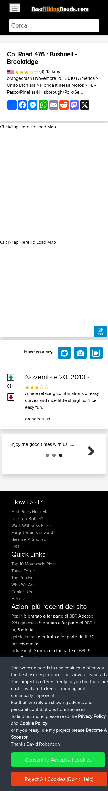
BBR (73, 645)
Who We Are (23, 614)
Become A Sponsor (29, 568)
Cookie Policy (33, 723)
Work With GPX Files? (31, 554)
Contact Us (21, 621)
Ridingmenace (25, 652)
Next (89, 463)
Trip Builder (22, 607)
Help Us (18, 627)
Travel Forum (23, 600)
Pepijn (17, 645)
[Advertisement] (54, 184)
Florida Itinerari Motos (62, 85)
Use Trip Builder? (27, 547)
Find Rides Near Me (29, 540)
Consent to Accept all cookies (58, 759)
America (86, 78)
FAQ (15, 575)
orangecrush (19, 78)
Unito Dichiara (21, 85)
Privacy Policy (92, 716)
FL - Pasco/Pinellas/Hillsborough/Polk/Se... (51, 88)
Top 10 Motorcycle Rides (34, 593)
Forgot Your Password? (33, 561)
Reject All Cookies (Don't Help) (59, 779)
